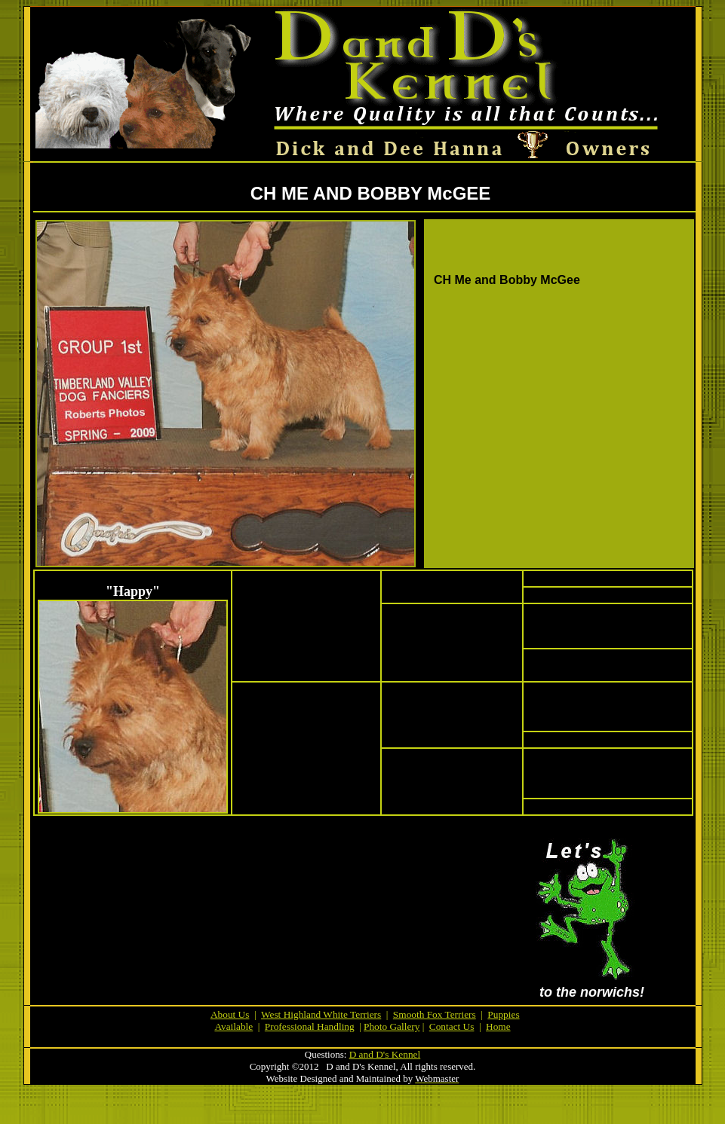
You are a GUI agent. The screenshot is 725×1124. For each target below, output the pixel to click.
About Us (229, 1014)
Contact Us (452, 1026)
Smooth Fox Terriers (434, 1014)
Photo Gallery (391, 1026)
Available (233, 1026)
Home (498, 1026)
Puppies (503, 1014)
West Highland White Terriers (321, 1014)
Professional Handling (310, 1026)
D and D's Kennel (385, 1054)
